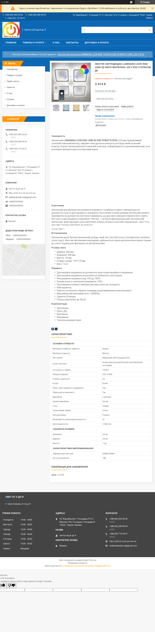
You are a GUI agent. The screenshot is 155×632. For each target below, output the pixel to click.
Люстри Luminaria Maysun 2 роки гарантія (34, 54)
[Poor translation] (11, 585)
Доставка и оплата (97, 42)
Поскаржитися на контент (73, 566)
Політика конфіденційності (98, 566)
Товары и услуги (33, 42)
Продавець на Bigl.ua (77, 563)
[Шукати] (149, 30)
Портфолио (12, 69)
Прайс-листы (13, 81)
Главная (11, 42)
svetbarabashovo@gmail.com (22, 197)
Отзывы (10, 99)
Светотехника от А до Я (19, 504)
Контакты (72, 42)
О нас (56, 42)
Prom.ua (92, 560)
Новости (11, 87)
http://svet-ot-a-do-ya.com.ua (22, 193)
